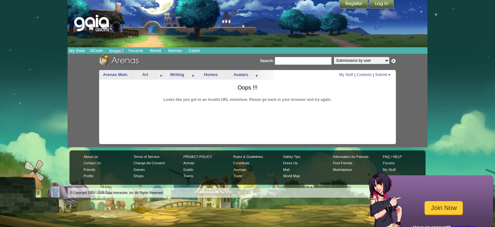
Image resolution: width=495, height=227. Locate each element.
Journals (240, 170)
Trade (237, 176)
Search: (267, 61)
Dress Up (290, 163)
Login (381, 4)
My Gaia (77, 50)
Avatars (240, 74)
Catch (194, 50)
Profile (88, 176)
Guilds (188, 170)
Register (354, 4)
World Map (291, 176)
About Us (91, 157)
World (155, 50)
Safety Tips (292, 157)
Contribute (241, 163)
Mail (286, 170)
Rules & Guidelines (248, 157)
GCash (96, 50)
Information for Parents (350, 157)
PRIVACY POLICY (197, 157)
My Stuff (346, 75)
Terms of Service (146, 157)
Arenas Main (115, 74)
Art (145, 74)
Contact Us (92, 163)
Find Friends (342, 163)
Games (175, 50)
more (161, 74)
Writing (177, 74)
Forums (135, 50)
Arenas (188, 163)
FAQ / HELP (392, 157)
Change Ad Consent (149, 163)
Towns (188, 176)
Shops (116, 51)
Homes (211, 74)
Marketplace (342, 170)
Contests (364, 75)
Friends (89, 170)
